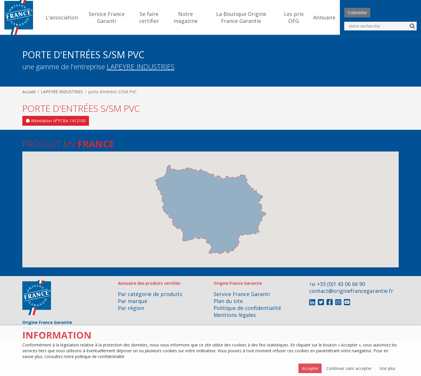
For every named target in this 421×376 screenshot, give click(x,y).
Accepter (310, 368)
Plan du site (228, 300)
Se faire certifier (149, 17)
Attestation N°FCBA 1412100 (56, 120)
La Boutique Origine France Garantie (241, 17)
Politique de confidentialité (247, 307)
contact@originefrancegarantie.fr (351, 290)
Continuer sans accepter (349, 368)
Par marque (132, 300)
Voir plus (388, 368)
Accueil (28, 91)
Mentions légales (235, 314)
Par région (131, 307)
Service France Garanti (107, 17)
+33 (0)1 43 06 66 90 (341, 283)
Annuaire (324, 17)
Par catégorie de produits (150, 294)
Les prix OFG (294, 17)
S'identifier (357, 12)
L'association (61, 17)
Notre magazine (186, 17)
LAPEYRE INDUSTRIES (140, 66)
